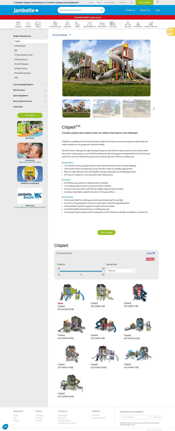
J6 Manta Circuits (20, 68)
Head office (62, 415)
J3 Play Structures (20, 59)
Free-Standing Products (23, 84)
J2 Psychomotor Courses (23, 55)
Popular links (18, 411)
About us (145, 10)
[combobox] (81, 10)
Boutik (15, 415)
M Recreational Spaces (22, 73)
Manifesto (95, 415)
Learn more (95, 17)
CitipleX (17, 41)
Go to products (62, 35)
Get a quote (144, 2)
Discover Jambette (98, 418)
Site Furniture (19, 90)
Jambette (96, 411)
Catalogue (39, 415)
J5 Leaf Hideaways (21, 64)
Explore (39, 411)
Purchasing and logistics (67, 423)
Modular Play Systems (22, 36)
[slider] (58, 271)
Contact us (62, 411)
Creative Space (19, 46)
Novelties (39, 418)
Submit (157, 417)
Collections (18, 107)
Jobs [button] (157, 10)
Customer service (64, 420)
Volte (16, 78)
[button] (154, 108)
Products (130, 10)
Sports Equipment (20, 96)
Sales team (62, 418)
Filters (151, 253)
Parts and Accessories (22, 101)
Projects (39, 420)
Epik (15, 50)
